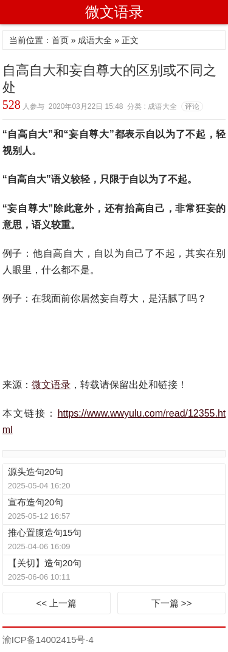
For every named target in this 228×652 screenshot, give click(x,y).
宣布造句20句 (36, 502)
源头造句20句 (36, 471)
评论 (192, 106)
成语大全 (95, 40)
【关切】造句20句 (45, 563)
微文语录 (114, 12)
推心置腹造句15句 (45, 532)
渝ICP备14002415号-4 (48, 639)
